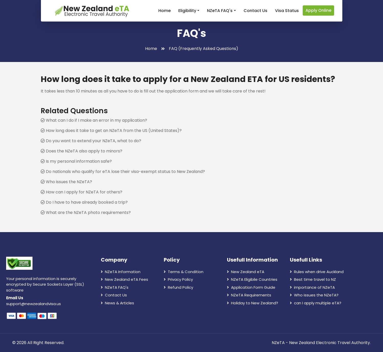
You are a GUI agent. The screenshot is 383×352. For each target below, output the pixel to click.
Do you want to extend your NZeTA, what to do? (91, 141)
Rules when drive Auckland (317, 271)
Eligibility (187, 11)
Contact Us (255, 11)
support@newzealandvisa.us (33, 303)
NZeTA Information (120, 271)
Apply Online (318, 10)
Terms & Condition (183, 271)
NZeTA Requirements (249, 295)
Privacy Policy (178, 279)
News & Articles (117, 303)
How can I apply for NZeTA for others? (81, 192)
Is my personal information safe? (76, 161)
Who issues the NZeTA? (66, 182)
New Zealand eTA (245, 271)
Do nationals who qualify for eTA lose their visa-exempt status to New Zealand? (123, 171)
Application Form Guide (251, 287)
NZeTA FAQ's (220, 11)
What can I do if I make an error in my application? (94, 120)
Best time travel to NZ (313, 279)
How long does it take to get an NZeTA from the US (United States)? (111, 130)
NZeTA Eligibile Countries (252, 279)
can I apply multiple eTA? (315, 303)
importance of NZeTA (312, 287)
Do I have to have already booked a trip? (84, 202)
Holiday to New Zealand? (252, 303)
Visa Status (287, 11)
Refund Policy (178, 287)
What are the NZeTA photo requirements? (86, 212)
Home (164, 11)
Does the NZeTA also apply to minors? (81, 151)
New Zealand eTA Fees (124, 279)
